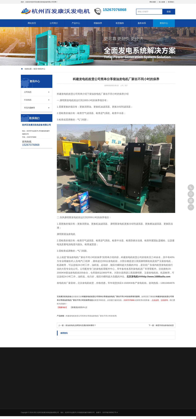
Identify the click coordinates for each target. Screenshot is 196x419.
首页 (35, 69)
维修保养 (98, 23)
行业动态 (27, 100)
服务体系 (142, 23)
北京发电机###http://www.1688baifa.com (148, 276)
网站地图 (153, 2)
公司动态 (27, 92)
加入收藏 (162, 2)
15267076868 (191, 187)
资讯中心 (164, 23)
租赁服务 (120, 23)
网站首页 (32, 23)
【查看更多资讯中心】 (79, 307)
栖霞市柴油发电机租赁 (165, 325)
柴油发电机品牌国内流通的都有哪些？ (80, 325)
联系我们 (171, 2)
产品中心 (76, 23)
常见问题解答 (29, 108)
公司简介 (54, 23)
